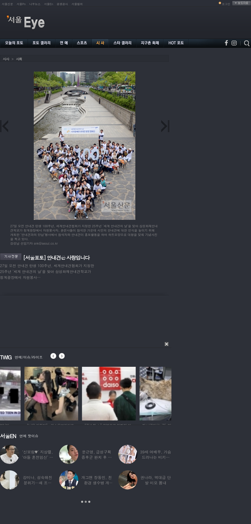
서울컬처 (77, 4)
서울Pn (21, 4)
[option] (81, 393)
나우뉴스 (34, 4)
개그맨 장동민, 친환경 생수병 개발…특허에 (96, 483)
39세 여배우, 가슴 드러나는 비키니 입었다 (155, 457)
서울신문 (7, 4)
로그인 (226, 4)
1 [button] (82, 502)
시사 (6, 58)
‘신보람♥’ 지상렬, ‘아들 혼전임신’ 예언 (37, 457)
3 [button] (89, 502)
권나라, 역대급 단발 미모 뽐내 (155, 480)
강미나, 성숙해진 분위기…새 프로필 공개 (37, 483)
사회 (19, 58)
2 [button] (86, 502)
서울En (48, 4)
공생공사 (62, 4)
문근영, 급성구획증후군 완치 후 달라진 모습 (96, 457)
